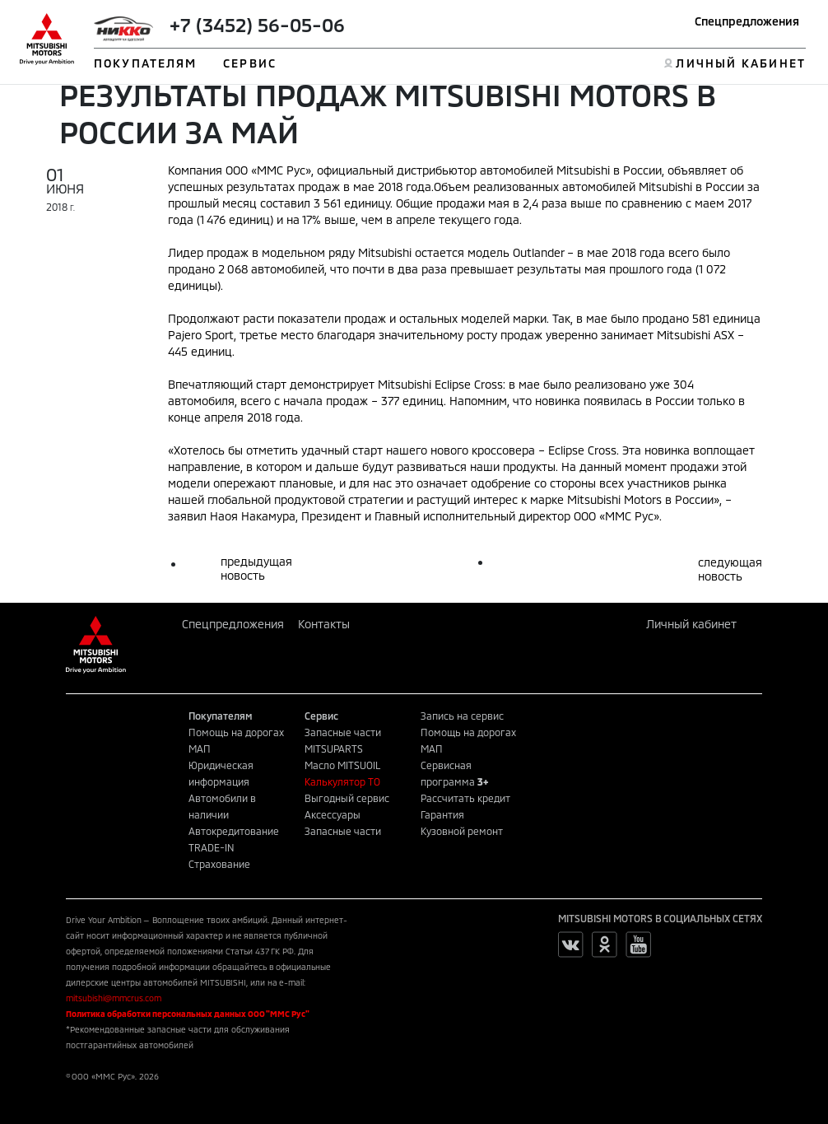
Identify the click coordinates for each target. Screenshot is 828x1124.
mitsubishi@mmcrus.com (113, 998)
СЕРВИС (250, 63)
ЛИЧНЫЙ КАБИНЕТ (740, 63)
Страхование (219, 864)
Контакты (324, 624)
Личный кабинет (691, 624)
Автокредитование (233, 831)
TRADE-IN (211, 847)
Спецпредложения (747, 21)
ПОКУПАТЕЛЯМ (145, 63)
